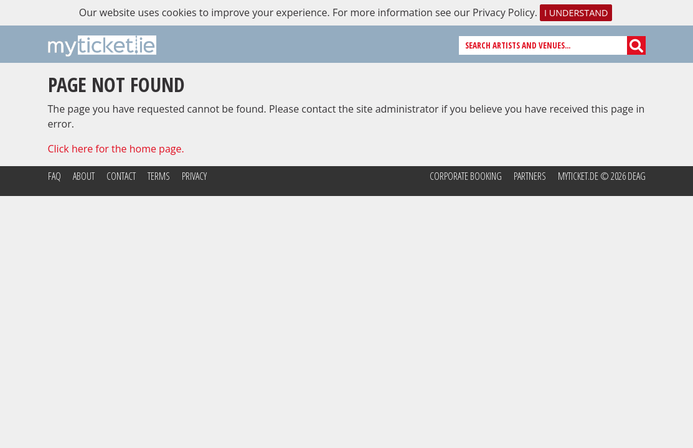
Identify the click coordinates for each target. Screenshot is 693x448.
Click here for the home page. (116, 149)
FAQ (54, 176)
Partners (530, 176)
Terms (159, 176)
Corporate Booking (466, 176)
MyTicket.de (578, 176)
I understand (576, 13)
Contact (121, 176)
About (84, 176)
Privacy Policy (504, 12)
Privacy (194, 176)
